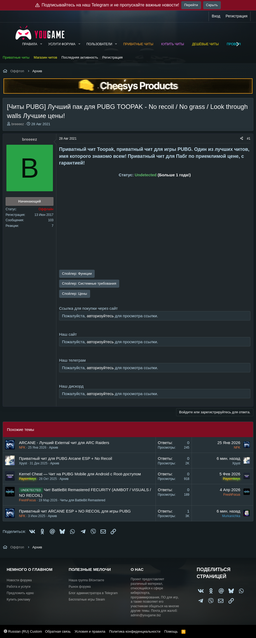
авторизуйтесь (100, 316)
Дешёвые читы (205, 44)
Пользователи (99, 44)
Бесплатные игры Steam (87, 599)
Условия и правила (90, 631)
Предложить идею (20, 593)
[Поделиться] (241, 139)
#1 (248, 138)
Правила (29, 44)
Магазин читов (45, 57)
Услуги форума (62, 44)
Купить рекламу (18, 599)
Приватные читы (138, 44)
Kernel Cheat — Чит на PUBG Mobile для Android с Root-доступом (80, 474)
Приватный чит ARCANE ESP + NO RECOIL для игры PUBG (75, 511)
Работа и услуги (18, 587)
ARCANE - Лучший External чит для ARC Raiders (64, 442)
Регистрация (112, 57)
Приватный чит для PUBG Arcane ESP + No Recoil (65, 458)
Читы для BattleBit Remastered (82, 500)
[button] (41, 44)
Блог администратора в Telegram (93, 593)
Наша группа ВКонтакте (86, 580)
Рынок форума (80, 587)
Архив (53, 447)
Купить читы (172, 44)
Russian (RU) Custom (23, 631)
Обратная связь (58, 631)
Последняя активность (79, 57)
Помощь (171, 631)
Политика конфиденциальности (134, 631)
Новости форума (19, 580)
